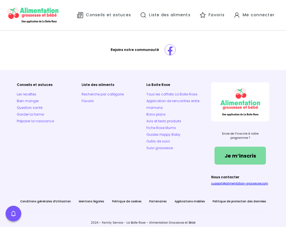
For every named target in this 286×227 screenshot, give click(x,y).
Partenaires (157, 197)
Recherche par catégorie (103, 89)
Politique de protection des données (239, 197)
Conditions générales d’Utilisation (45, 197)
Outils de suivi (158, 136)
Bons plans (156, 109)
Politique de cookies (126, 197)
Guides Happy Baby (163, 130)
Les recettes (26, 89)
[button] (13, 213)
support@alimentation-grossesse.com (239, 179)
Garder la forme (30, 109)
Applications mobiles (190, 197)
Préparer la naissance (35, 116)
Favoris (88, 96)
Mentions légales (91, 197)
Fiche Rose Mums (161, 123)
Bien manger (28, 96)
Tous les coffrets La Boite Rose (171, 89)
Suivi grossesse (159, 143)
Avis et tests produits (163, 116)
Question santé (29, 103)
